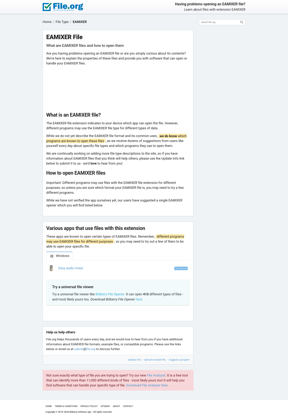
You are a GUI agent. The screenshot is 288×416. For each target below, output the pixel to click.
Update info (134, 359)
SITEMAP (105, 406)
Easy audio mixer (70, 268)
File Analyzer (156, 375)
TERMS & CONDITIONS (66, 406)
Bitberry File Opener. (110, 294)
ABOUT (116, 406)
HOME (49, 406)
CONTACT (128, 406)
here (139, 299)
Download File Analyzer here (147, 385)
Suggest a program (179, 359)
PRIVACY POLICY (89, 406)
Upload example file (155, 359)
